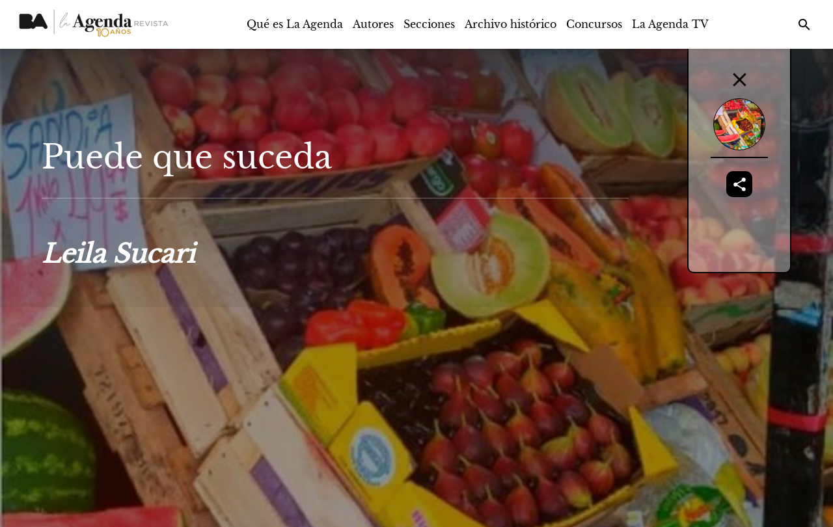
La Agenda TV (670, 24)
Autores (373, 24)
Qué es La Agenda (295, 24)
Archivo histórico (510, 24)
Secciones (429, 24)
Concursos (594, 24)
